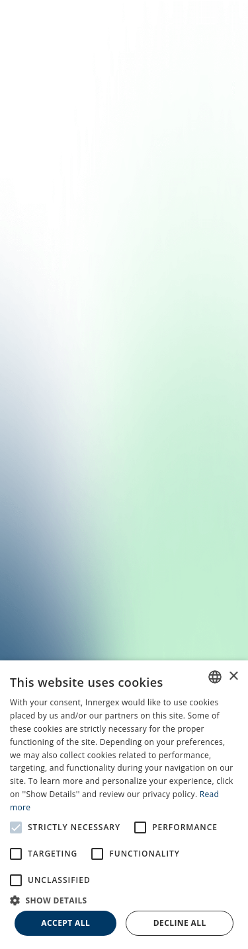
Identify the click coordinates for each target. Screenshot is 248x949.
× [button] (233, 677)
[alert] (124, 804)
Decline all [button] (179, 923)
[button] (124, 899)
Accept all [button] (65, 923)
